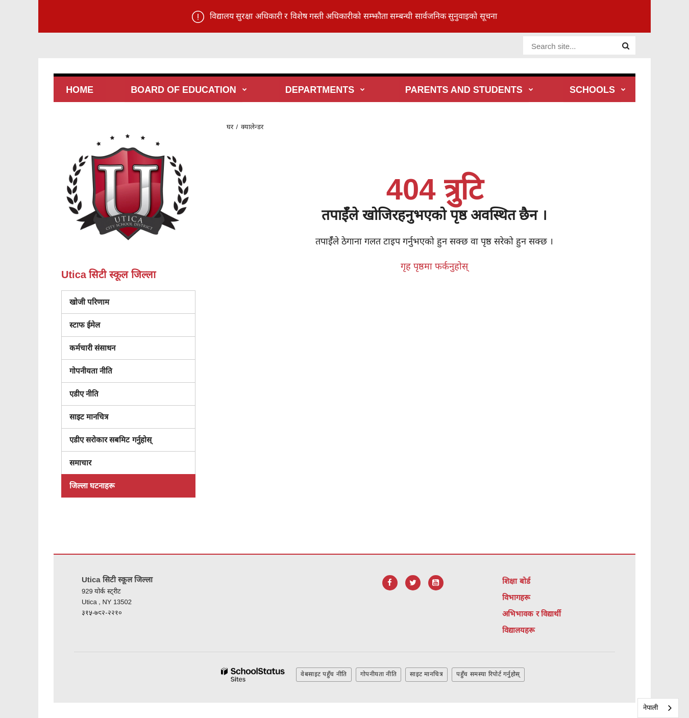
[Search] (626, 46)
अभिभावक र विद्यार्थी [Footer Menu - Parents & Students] (531, 613)
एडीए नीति (84, 393)
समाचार (80, 462)
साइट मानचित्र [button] (426, 674)
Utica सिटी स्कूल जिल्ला (108, 274)
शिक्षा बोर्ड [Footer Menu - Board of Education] (516, 581)
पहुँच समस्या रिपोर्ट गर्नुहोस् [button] (488, 674)
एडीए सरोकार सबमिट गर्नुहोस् (110, 439)
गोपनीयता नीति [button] (378, 674)
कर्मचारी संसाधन (92, 347)
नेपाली (650, 707)
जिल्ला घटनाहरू (92, 485)
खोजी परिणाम (89, 302)
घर (230, 127)
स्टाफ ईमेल (84, 324)
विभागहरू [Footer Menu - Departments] (516, 597)
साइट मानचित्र (88, 416)
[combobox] (658, 708)
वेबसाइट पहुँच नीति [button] (324, 674)
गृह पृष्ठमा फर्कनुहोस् (434, 266)
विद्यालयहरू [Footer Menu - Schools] (518, 630)
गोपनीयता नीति (90, 370)
